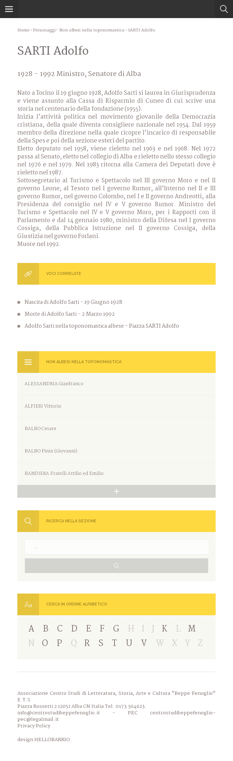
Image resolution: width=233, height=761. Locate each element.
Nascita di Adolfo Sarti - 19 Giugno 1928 (73, 302)
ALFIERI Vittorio (43, 406)
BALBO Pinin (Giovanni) (51, 451)
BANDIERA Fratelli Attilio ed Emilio (64, 473)
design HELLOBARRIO (43, 739)
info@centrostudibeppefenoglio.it (58, 713)
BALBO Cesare (40, 429)
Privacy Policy (33, 726)
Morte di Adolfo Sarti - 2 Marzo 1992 (70, 314)
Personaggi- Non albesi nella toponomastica (78, 30)
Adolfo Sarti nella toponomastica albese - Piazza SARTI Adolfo (102, 326)
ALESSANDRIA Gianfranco (54, 384)
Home (23, 30)
